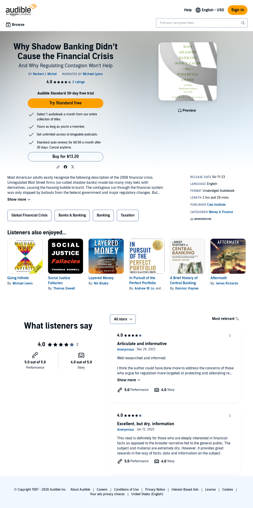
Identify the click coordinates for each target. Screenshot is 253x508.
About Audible (80, 490)
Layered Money (101, 278)
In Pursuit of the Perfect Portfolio (142, 280)
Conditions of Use (126, 490)
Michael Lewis (23, 283)
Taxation (128, 215)
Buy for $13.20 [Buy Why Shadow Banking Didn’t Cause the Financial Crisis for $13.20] (65, 156)
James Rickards (227, 283)
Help (188, 10)
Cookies (227, 490)
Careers (102, 490)
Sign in (237, 10)
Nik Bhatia (101, 283)
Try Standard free (65, 103)
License (210, 490)
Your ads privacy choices (107, 494)
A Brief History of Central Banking (184, 280)
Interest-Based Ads (185, 490)
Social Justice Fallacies (59, 280)
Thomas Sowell (64, 288)
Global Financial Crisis (29, 215)
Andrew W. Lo (144, 288)
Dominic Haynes (187, 288)
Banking (103, 215)
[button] (58, 167)
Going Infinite (18, 278)
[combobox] (202, 22)
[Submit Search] (243, 22)
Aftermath (218, 278)
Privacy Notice (155, 490)
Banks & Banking (72, 215)
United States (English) (147, 494)
